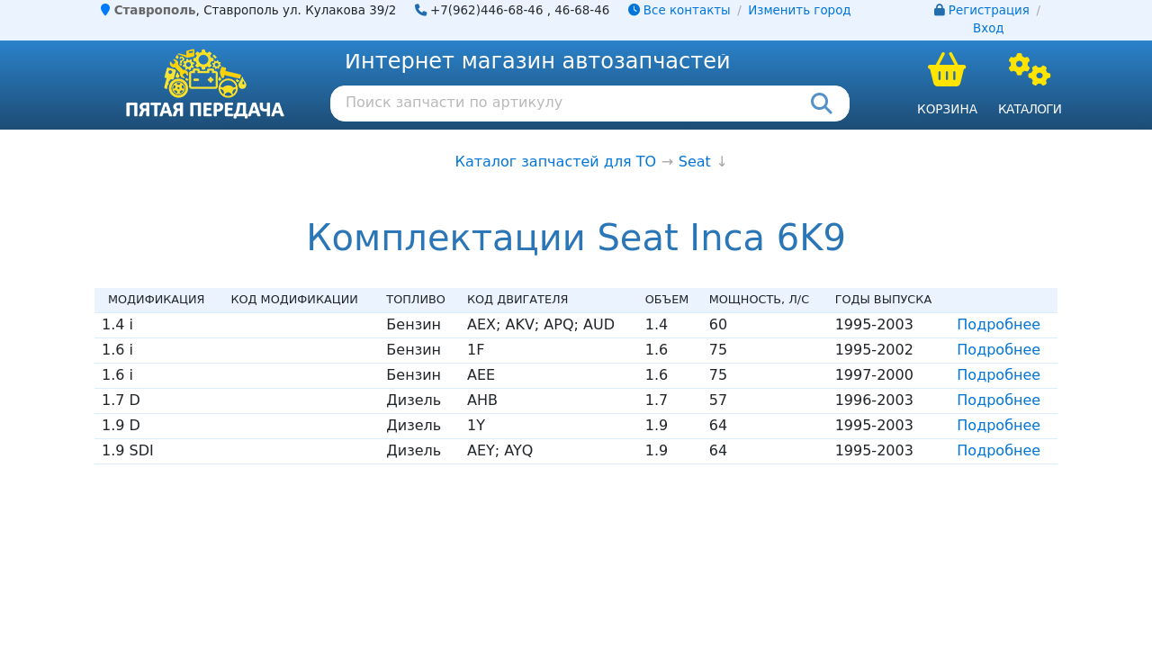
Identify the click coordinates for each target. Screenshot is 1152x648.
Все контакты (679, 10)
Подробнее (998, 324)
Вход (988, 28)
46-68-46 (581, 10)
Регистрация (989, 10)
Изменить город (799, 10)
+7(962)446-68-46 (487, 10)
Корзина (947, 109)
